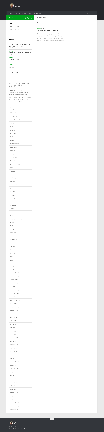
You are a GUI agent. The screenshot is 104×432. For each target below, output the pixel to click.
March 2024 (13, 304)
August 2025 (13, 283)
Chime (22, 87)
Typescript (29, 99)
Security (26, 97)
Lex (23, 94)
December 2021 (14, 348)
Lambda (15, 94)
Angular (15, 85)
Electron (22, 90)
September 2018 (14, 396)
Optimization (12, 71)
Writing (18, 101)
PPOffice (25, 428)
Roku (10, 97)
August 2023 (13, 321)
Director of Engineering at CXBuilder (18, 66)
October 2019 (13, 382)
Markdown (26, 94)
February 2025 (13, 290)
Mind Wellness (13, 33)
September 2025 (14, 280)
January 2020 (13, 379)
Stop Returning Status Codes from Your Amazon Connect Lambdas (19, 45)
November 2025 (14, 276)
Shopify (29, 97)
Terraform (15, 99)
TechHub (10, 99)
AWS (10, 83)
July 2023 (12, 324)
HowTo (11, 43)
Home (10, 13)
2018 (39, 23)
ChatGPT (18, 87)
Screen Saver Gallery (20, 13)
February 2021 (13, 362)
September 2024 (14, 300)
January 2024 (13, 310)
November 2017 (14, 406)
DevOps (39, 28)
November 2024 (14, 293)
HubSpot (10, 94)
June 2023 (12, 327)
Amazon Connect (14, 120)
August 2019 (13, 386)
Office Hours (37, 13)
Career (11, 58)
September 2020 (14, 372)
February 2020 (13, 375)
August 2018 (13, 399)
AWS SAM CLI (22, 83)
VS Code (10, 101)
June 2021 (12, 358)
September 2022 (14, 338)
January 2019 (13, 392)
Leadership (19, 94)
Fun (17, 92)
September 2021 (14, 355)
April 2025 (12, 286)
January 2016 (13, 410)
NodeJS (15, 96)
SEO (12, 97)
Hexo (16, 428)
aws (21, 101)
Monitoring (11, 96)
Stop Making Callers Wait (15, 72)
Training (19, 99)
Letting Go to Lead (14, 59)
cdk (23, 101)
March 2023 (13, 334)
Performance (25, 96)
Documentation (17, 90)
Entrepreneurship (12, 92)
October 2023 (13, 314)
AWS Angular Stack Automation (47, 30)
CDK (19, 85)
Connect (25, 89)
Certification (12, 87)
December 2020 (14, 369)
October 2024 (13, 297)
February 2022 (13, 341)
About (30, 13)
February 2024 (13, 307)
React (30, 96)
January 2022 (13, 345)
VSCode (14, 101)
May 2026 (12, 269)
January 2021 (13, 365)
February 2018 (13, 403)
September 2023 (14, 317)
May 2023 (12, 331)
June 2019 (12, 389)
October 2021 (13, 351)
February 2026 (13, 273)
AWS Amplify (15, 83)
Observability (19, 96)
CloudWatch (20, 89)
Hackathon (21, 92)
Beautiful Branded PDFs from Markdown (20, 53)
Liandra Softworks (14, 30)
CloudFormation (13, 89)
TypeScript (24, 99)
